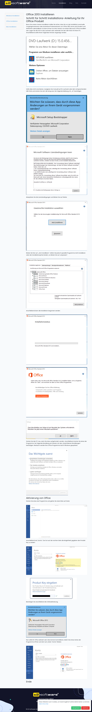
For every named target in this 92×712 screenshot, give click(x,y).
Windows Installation (12, 16)
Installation (62, 3)
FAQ (76, 3)
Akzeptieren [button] (76, 708)
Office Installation (12, 21)
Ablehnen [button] (85, 708)
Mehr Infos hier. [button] (44, 704)
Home (54, 3)
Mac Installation (11, 27)
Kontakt (83, 3)
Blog (70, 3)
